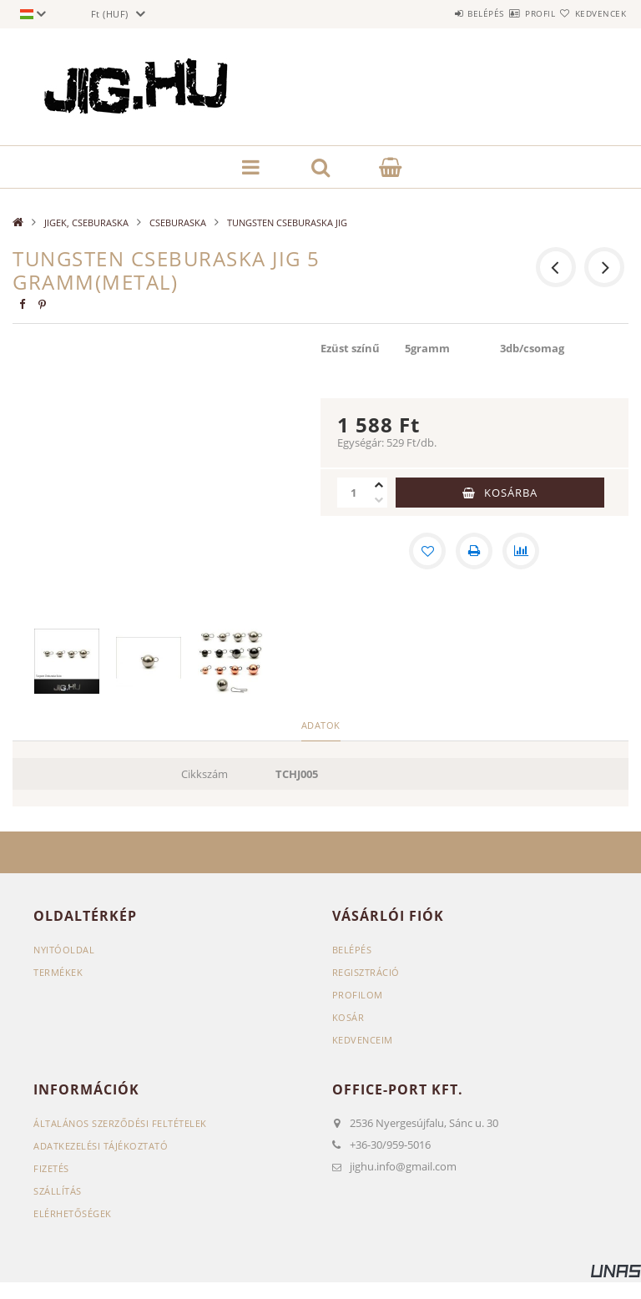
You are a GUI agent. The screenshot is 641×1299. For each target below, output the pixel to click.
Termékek (58, 972)
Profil (510, 13)
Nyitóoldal (63, 949)
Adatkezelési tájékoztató (100, 1146)
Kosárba (511, 492)
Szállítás (57, 1191)
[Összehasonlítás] (520, 551)
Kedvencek (591, 13)
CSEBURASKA (177, 222)
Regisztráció (366, 972)
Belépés (435, 13)
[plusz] (379, 485)
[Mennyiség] (354, 493)
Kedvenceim (362, 1040)
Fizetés (51, 1168)
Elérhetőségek (72, 1213)
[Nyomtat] (474, 551)
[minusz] (379, 500)
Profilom (357, 994)
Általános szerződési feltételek (120, 1123)
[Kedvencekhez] (427, 551)
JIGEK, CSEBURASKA (86, 222)
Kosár (348, 1017)
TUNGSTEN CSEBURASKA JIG (287, 222)
